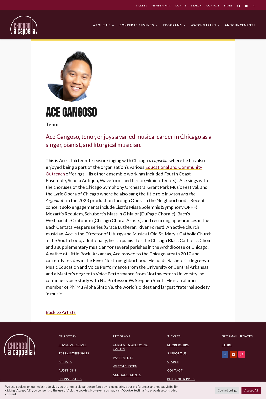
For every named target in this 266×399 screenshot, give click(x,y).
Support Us (177, 353)
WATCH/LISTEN (203, 25)
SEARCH (196, 6)
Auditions (67, 370)
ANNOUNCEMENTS (240, 25)
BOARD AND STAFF (73, 345)
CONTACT (212, 6)
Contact (175, 370)
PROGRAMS (172, 25)
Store (227, 345)
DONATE (181, 6)
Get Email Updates (237, 336)
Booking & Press (181, 379)
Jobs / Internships (74, 353)
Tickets (174, 336)
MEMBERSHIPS (161, 6)
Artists (65, 362)
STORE (228, 6)
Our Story (67, 336)
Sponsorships (70, 379)
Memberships (178, 345)
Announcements (127, 375)
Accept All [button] (251, 390)
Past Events (123, 357)
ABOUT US (102, 25)
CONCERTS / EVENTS (136, 25)
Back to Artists (61, 312)
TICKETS (141, 6)
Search (173, 362)
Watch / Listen (125, 366)
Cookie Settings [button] (227, 390)
